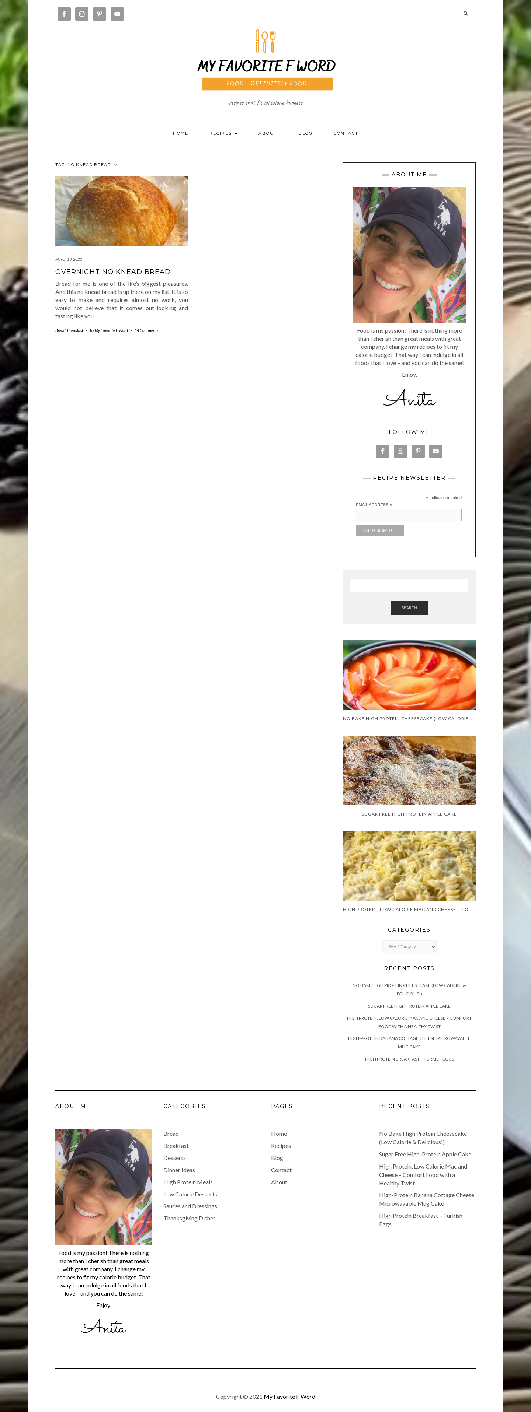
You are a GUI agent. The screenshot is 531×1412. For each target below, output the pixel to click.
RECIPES (223, 133)
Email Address (374, 505)
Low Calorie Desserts (190, 1194)
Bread (60, 330)
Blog (305, 133)
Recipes (281, 1145)
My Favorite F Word (289, 1396)
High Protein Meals (188, 1181)
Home (180, 133)
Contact (346, 133)
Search (409, 607)
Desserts (174, 1157)
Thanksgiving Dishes (189, 1218)
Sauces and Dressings (190, 1205)
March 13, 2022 (68, 259)
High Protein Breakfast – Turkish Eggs (409, 1059)
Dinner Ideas (179, 1169)
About (267, 133)
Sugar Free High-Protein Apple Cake (409, 1006)
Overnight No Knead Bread (113, 272)
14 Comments (146, 330)
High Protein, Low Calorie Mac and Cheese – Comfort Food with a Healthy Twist (423, 1175)
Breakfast (75, 330)
